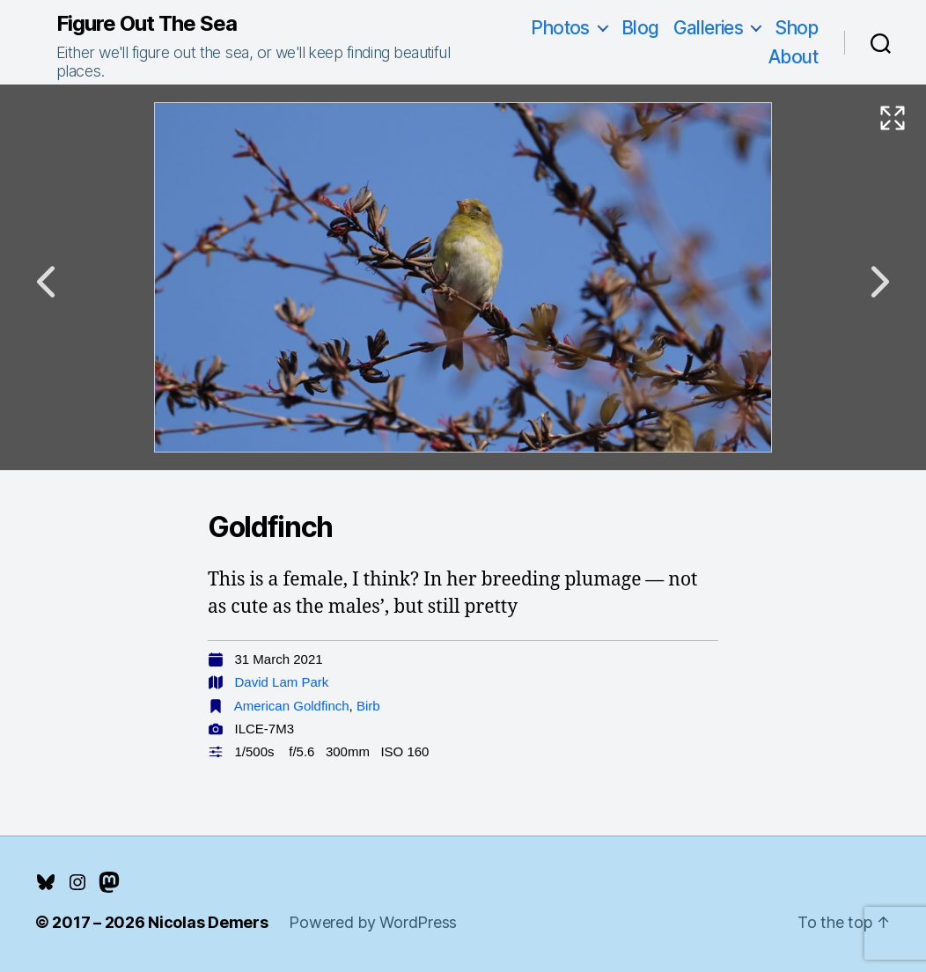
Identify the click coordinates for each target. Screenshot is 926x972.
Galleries (708, 28)
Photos (560, 28)
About (793, 57)
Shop (796, 28)
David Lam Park (282, 681)
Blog (640, 28)
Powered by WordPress (373, 922)
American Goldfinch (291, 705)
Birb (368, 705)
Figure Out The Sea (146, 23)
